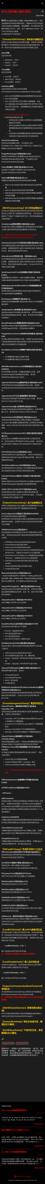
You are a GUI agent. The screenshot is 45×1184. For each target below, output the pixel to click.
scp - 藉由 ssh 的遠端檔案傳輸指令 (14, 1152)
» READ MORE (38, 1124)
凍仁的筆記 (13, 3)
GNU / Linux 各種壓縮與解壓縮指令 (14, 1110)
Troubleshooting (22, 1043)
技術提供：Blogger (22, 1176)
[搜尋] (42, 4)
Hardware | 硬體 (8, 1043)
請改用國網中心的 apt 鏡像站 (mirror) (15, 1130)
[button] (42, 11)
